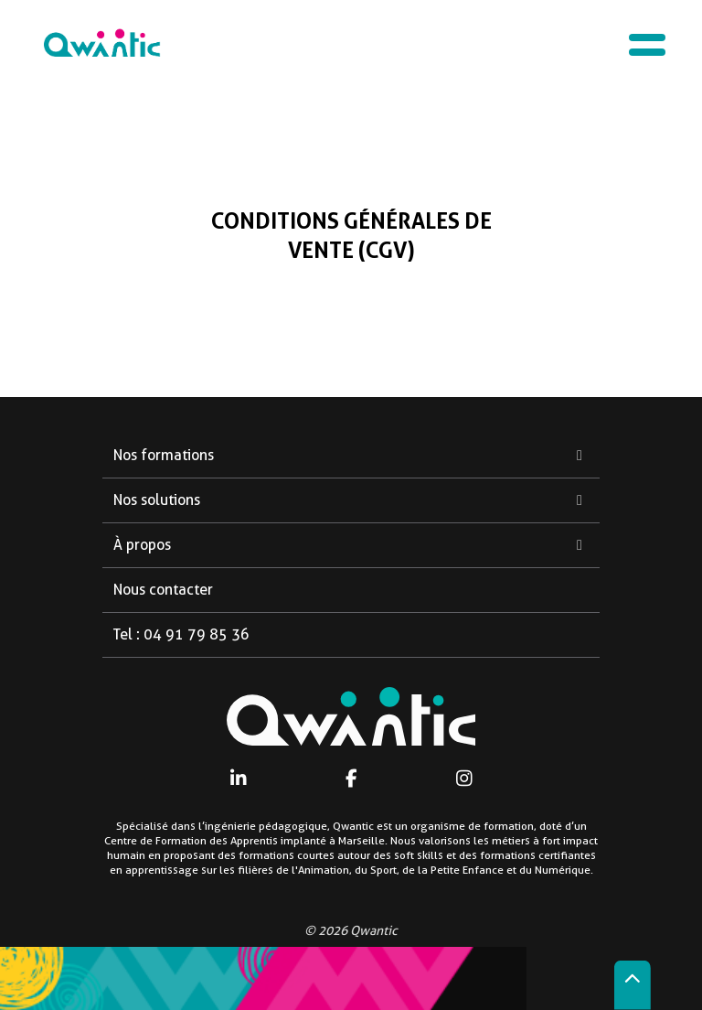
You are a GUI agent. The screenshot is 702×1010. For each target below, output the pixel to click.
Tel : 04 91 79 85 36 (181, 634)
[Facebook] (351, 778)
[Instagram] (463, 778)
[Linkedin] (238, 778)
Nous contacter (163, 589)
